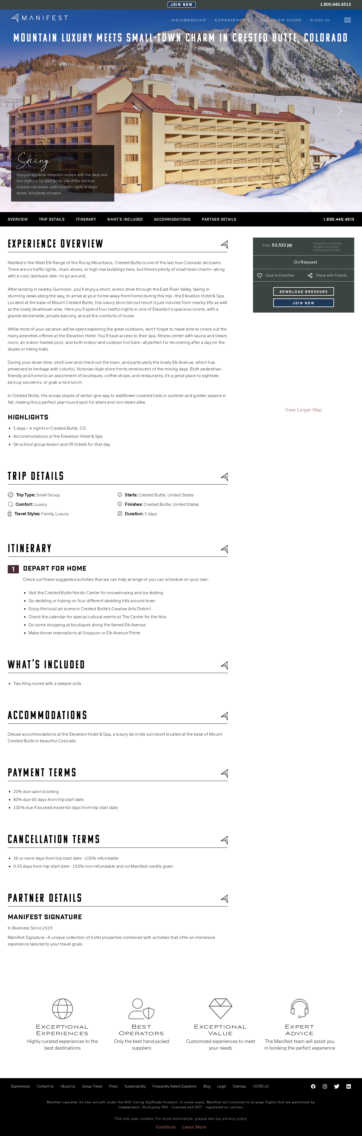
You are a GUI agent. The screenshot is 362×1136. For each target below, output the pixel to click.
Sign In (320, 20)
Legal (221, 1086)
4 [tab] (165, 209)
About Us (68, 1086)
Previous (21, 112)
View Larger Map (303, 409)
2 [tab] (154, 209)
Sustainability (135, 1086)
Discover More (280, 20)
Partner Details (219, 220)
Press (113, 1086)
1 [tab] (149, 209)
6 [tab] (177, 209)
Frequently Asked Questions (174, 1086)
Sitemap (239, 1086)
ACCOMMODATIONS (172, 220)
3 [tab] (160, 209)
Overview (18, 220)
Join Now (182, 4)
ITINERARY (86, 220)
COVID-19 (261, 1086)
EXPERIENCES (232, 20)
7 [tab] (182, 209)
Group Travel (92, 1086)
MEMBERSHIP (188, 20)
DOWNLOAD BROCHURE (304, 292)
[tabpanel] (181, 111)
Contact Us (45, 1086)
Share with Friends (331, 275)
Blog (206, 1086)
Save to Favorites (280, 275)
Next (341, 112)
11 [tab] (204, 209)
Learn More (194, 1127)
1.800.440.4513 (335, 4)
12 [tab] (210, 209)
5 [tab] (171, 209)
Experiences (20, 1086)
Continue (166, 1127)
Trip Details (52, 220)
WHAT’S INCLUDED (125, 220)
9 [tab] (193, 209)
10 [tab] (199, 209)
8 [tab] (188, 209)
